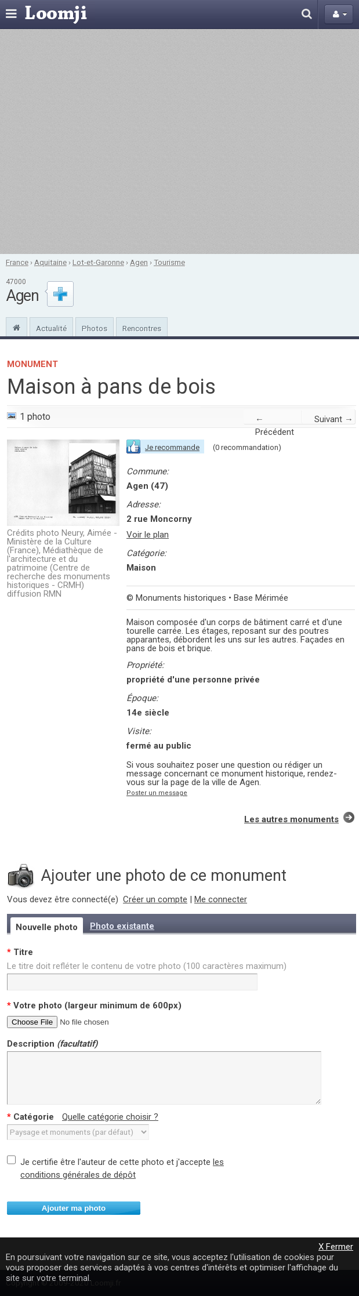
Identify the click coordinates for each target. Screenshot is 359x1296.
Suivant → (333, 419)
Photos (94, 328)
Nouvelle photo (47, 927)
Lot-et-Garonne (98, 262)
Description (52, 1044)
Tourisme (169, 262)
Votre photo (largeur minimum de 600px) (94, 1005)
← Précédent (274, 425)
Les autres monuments (291, 819)
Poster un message (156, 793)
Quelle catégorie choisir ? (110, 1117)
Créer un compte (155, 899)
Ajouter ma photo (74, 1208)
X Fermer (335, 1246)
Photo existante (122, 926)
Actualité (51, 328)
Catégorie (82, 1117)
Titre (20, 952)
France (17, 262)
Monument (32, 364)
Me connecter (220, 899)
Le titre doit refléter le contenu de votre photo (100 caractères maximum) (147, 966)
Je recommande (172, 447)
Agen (139, 262)
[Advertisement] (109, 141)
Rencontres (141, 328)
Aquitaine (50, 262)
